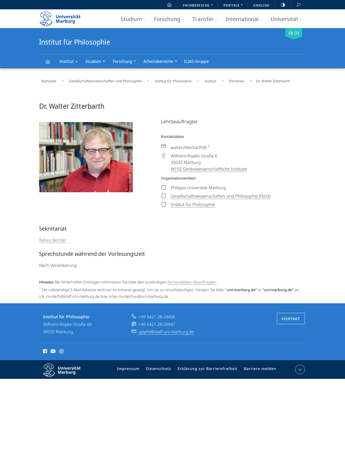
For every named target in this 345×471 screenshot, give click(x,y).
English (261, 5)
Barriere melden (258, 366)
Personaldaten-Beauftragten (191, 278)
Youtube (52, 348)
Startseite (46, 79)
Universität (288, 19)
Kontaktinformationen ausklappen (299, 365)
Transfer (206, 19)
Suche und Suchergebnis (296, 5)
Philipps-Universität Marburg (66, 370)
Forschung (170, 19)
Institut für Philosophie (50, 63)
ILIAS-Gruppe (196, 61)
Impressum (135, 366)
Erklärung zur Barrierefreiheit (209, 366)
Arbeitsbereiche (161, 61)
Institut (70, 62)
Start (167, 4)
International (246, 19)
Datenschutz (163, 366)
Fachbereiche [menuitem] (199, 5)
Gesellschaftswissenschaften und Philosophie (96, 79)
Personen (207, 79)
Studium (135, 19)
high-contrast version (280, 4)
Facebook (45, 348)
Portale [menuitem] (234, 5)
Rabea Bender (52, 236)
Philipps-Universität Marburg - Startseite (64, 17)
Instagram (62, 348)
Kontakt (291, 314)
